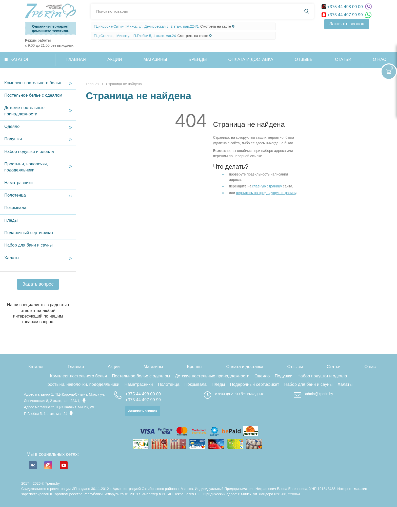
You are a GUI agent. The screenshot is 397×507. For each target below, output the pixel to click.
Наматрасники (18, 182)
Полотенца (15, 195)
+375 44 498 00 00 (343, 6)
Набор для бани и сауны (28, 245)
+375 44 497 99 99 (343, 14)
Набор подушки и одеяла (29, 151)
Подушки (13, 138)
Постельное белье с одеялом (33, 95)
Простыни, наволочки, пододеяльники (26, 167)
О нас (370, 366)
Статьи (343, 59)
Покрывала (15, 207)
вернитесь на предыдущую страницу (266, 193)
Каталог (19, 59)
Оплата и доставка (250, 59)
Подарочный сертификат (28, 232)
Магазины (155, 59)
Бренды (198, 59)
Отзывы (304, 59)
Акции (114, 59)
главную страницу (267, 186)
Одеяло (11, 126)
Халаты (11, 257)
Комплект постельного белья (32, 82)
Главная (76, 59)
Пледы (11, 220)
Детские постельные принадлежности (24, 110)
